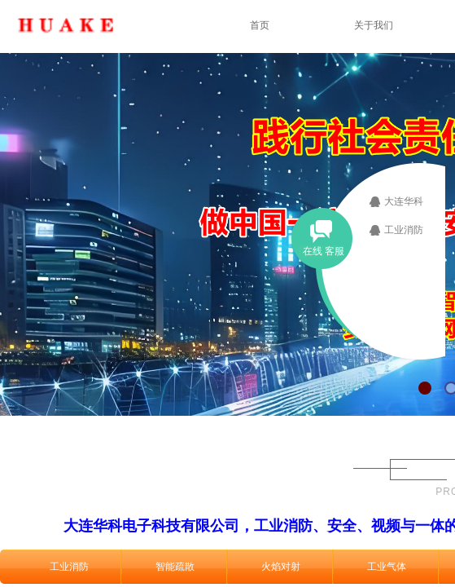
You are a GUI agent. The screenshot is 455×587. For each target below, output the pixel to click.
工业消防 (69, 566)
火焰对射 (280, 566)
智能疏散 (175, 566)
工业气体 (386, 566)
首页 (259, 25)
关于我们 (373, 25)
